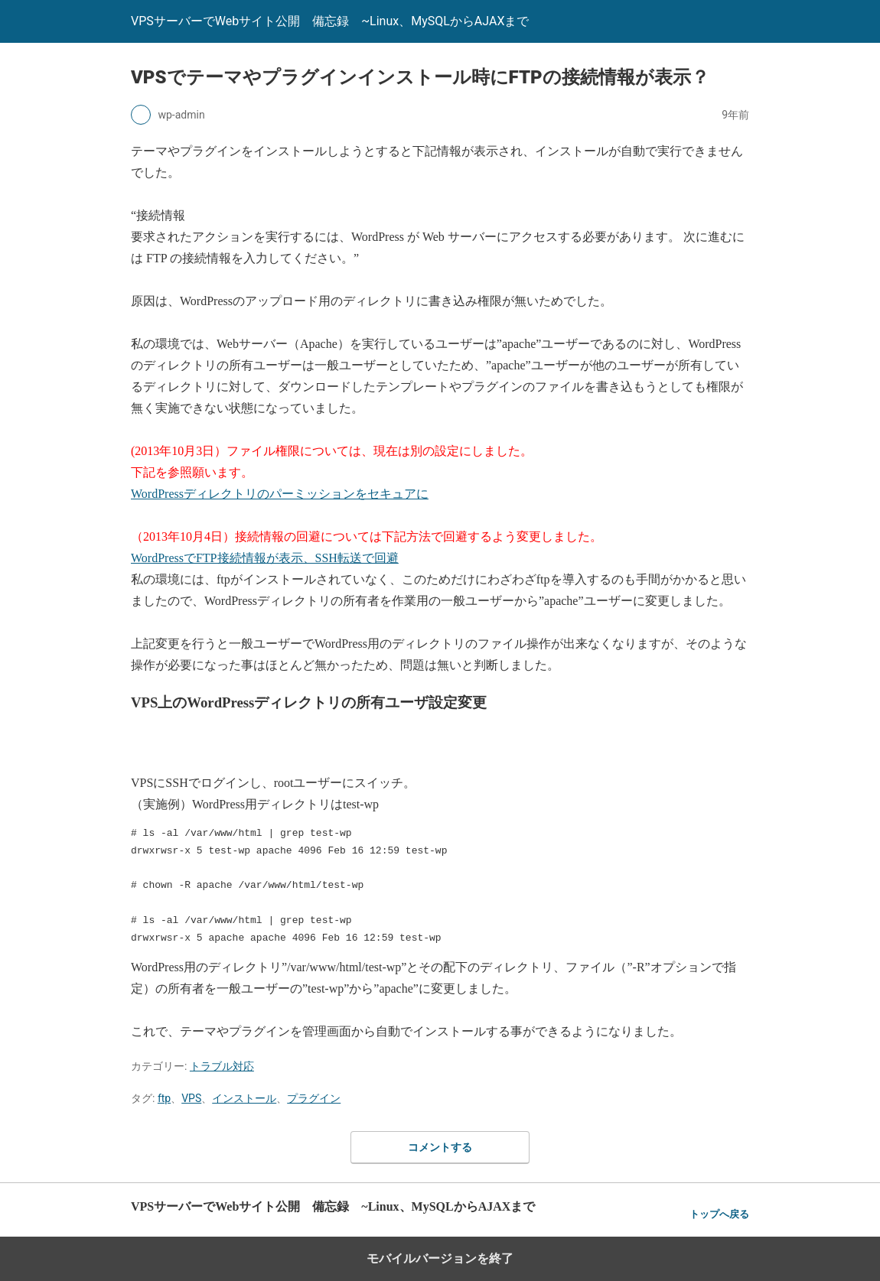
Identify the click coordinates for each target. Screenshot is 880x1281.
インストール (244, 1098)
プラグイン (314, 1098)
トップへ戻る (719, 1214)
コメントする (440, 1147)
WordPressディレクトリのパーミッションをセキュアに (280, 493)
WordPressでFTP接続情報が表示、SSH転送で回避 (265, 557)
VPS (191, 1098)
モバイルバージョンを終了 (440, 1258)
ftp (164, 1098)
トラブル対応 (222, 1066)
